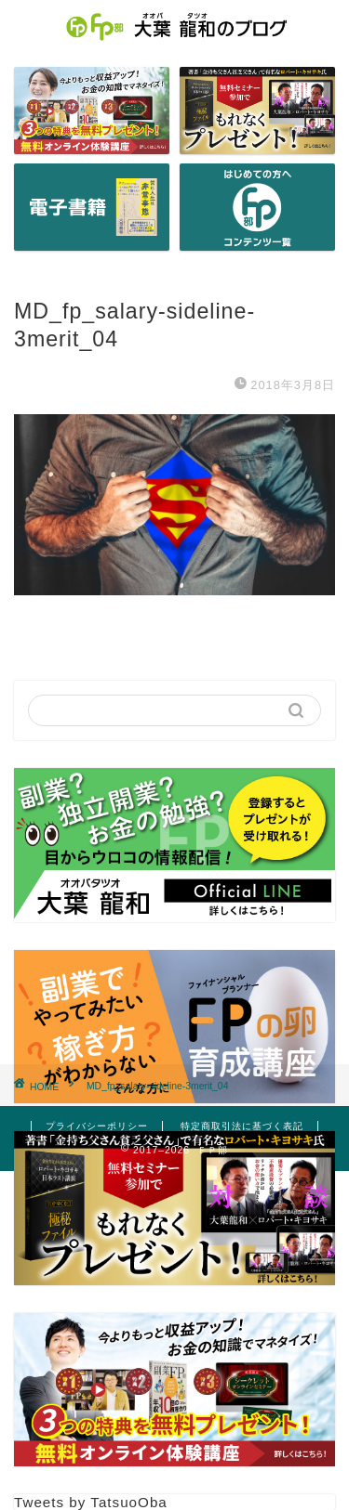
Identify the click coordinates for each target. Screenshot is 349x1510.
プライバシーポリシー (97, 1126)
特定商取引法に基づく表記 (242, 1126)
